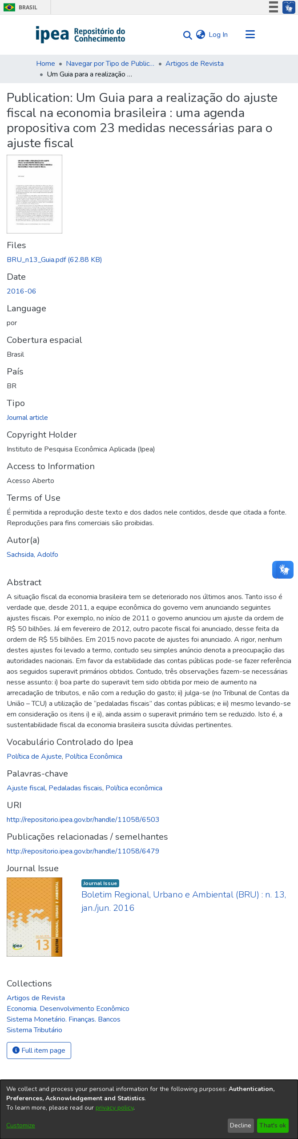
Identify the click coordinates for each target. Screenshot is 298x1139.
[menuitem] (200, 34)
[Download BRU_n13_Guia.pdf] (54, 260)
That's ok (272, 1125)
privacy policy (114, 1107)
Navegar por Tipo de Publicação (110, 63)
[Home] (81, 35)
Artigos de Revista (194, 63)
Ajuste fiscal (26, 788)
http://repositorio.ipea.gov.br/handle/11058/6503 (83, 820)
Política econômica (133, 788)
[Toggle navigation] (250, 34)
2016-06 (21, 291)
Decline (240, 1125)
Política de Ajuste (34, 756)
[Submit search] (185, 34)
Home (45, 63)
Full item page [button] (38, 1050)
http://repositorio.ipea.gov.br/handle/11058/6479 (83, 851)
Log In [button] (219, 35)
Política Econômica (93, 756)
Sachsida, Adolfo (32, 554)
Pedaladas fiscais (75, 788)
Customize (20, 1125)
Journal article (27, 418)
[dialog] (149, 1109)
